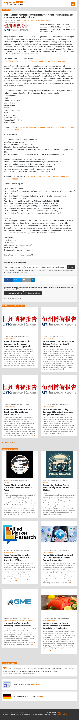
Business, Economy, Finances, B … (60, 618)
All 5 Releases (8, 442)
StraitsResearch (48, 552)
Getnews (6, 482)
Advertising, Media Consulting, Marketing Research (34, 20)
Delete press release (13, 293)
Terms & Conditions (25, 714)
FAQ (3, 714)
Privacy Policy (15, 714)
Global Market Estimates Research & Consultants (18, 620)
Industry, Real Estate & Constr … (20, 404)
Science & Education (56, 336)
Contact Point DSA (38, 714)
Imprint (7, 714)
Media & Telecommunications (20, 336)
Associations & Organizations (19, 480)
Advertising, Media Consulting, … (20, 550)
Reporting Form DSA (50, 714)
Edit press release (32, 293)
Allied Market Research (10, 552)
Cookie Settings (62, 714)
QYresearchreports (21, 22)
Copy (71, 267)
